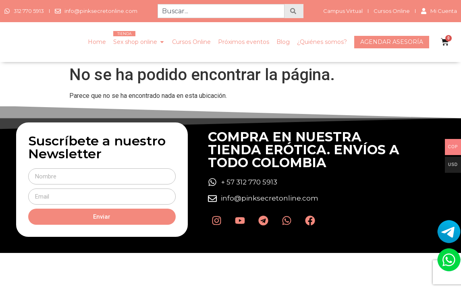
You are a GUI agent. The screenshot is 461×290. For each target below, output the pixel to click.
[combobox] (221, 11)
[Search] (293, 11)
